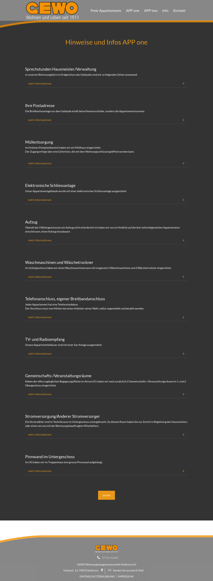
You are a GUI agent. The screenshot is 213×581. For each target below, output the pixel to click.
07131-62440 (110, 557)
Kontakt (179, 10)
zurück (106, 495)
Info (165, 10)
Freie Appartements (106, 10)
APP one (132, 10)
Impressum (126, 576)
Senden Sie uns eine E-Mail (126, 570)
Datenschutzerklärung (97, 576)
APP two (151, 10)
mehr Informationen (39, 83)
